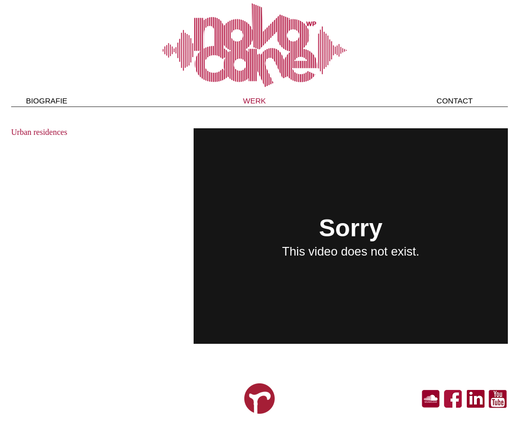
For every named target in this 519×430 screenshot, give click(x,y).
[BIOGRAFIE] (47, 100)
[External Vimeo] (351, 236)
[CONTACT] (455, 100)
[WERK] (254, 100)
